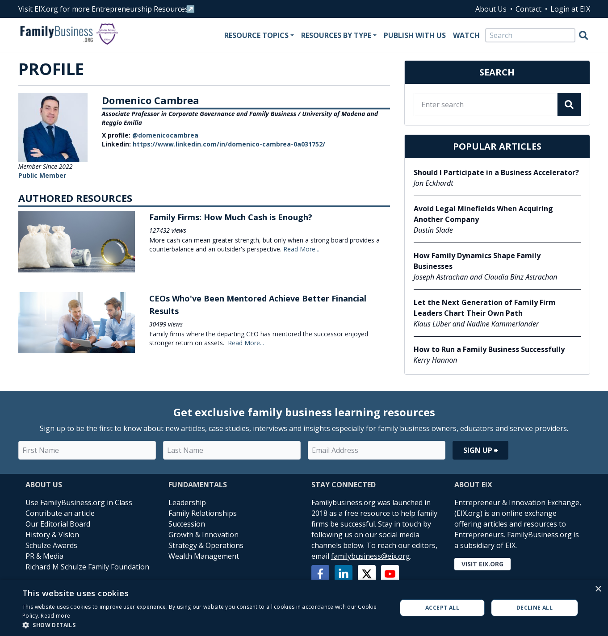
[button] (204, 624)
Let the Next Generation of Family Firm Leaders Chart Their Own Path (485, 307)
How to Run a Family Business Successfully (489, 349)
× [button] (598, 589)
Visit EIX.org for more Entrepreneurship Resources (103, 9)
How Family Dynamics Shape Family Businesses (477, 261)
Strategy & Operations (205, 545)
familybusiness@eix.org (370, 556)
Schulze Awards (51, 545)
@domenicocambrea (165, 135)
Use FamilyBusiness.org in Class (78, 502)
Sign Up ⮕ (480, 450)
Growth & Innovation (203, 535)
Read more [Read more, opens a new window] (55, 615)
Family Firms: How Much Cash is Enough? (230, 217)
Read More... (301, 249)
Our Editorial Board (57, 524)
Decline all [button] (534, 607)
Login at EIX (570, 9)
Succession (186, 524)
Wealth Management (203, 556)
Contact (528, 9)
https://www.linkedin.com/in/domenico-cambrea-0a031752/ (229, 144)
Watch (466, 35)
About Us (491, 9)
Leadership (187, 502)
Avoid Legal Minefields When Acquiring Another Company (483, 214)
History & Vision (52, 535)
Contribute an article (60, 513)
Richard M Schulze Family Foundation (87, 567)
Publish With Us (415, 35)
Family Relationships (202, 513)
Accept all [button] (442, 607)
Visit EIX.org (482, 564)
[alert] (304, 608)
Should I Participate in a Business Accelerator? (496, 172)
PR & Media (44, 556)
